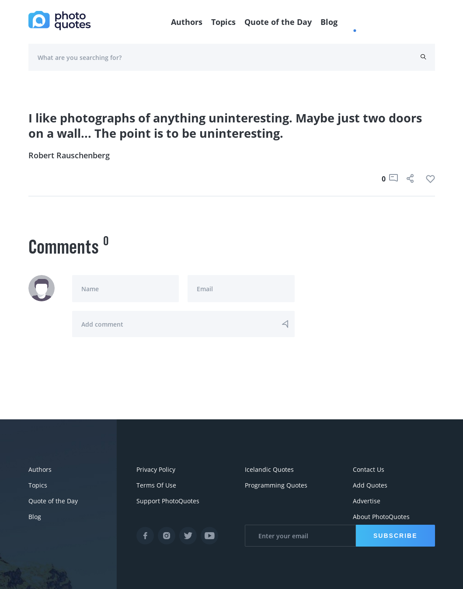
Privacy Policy (155, 469)
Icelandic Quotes (269, 469)
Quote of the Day (278, 22)
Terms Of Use (156, 485)
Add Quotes (370, 485)
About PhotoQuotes (381, 516)
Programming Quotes (276, 485)
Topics (223, 22)
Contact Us (368, 469)
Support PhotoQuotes (167, 501)
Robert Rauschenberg (69, 155)
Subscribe (395, 535)
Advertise (366, 501)
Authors (186, 22)
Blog (329, 22)
